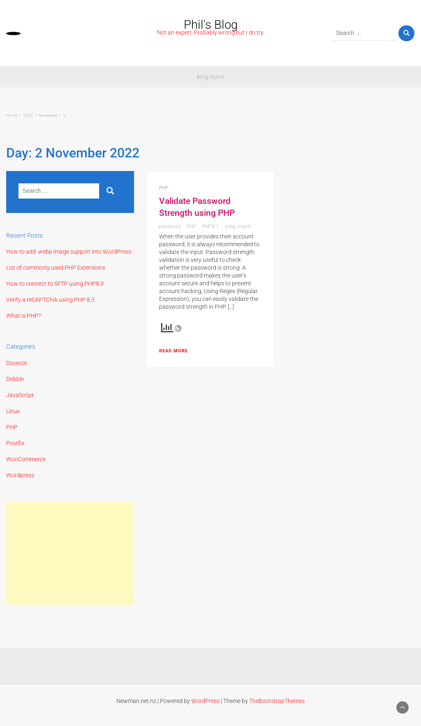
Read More (173, 351)
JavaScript (20, 395)
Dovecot (16, 363)
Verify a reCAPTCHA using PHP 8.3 (50, 299)
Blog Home (210, 77)
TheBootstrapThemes (277, 701)
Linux (13, 411)
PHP (12, 427)
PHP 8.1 (210, 226)
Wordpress (20, 475)
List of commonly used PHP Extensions (55, 267)
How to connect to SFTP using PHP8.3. (55, 283)
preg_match (238, 226)
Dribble (15, 379)
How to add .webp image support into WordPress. (69, 251)
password (169, 226)
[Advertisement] (70, 553)
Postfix (15, 443)
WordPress (205, 701)
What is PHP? (23, 315)
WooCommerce (26, 459)
